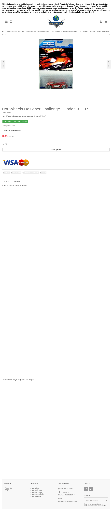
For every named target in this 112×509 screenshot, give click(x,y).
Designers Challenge (70, 31)
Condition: (5, 112)
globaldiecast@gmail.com (67, 501)
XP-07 (44, 172)
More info (7, 181)
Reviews (17, 181)
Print (6, 144)
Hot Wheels (56, 31)
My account (34, 484)
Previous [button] (3, 64)
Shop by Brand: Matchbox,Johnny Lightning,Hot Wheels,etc (28, 31)
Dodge (7, 172)
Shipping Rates (56, 149)
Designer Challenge (31, 172)
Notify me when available (12, 130)
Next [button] (109, 64)
